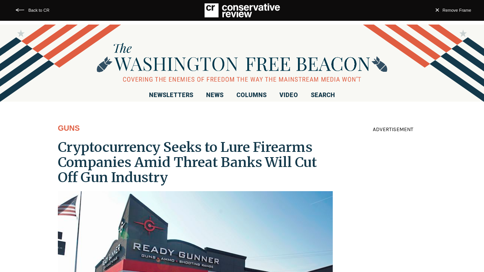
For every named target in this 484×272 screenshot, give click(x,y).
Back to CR (39, 10)
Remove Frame (456, 10)
